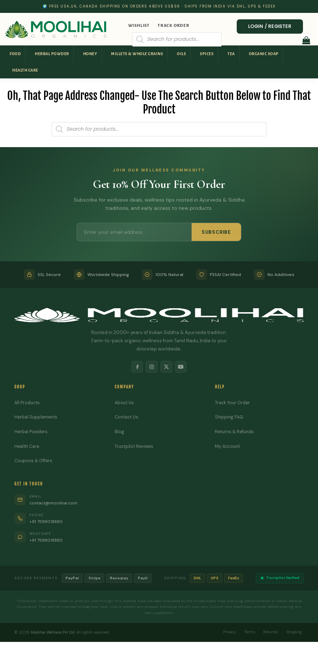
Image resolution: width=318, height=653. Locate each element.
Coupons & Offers (34, 462)
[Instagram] (151, 367)
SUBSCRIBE (216, 232)
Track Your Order (233, 404)
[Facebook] (135, 367)
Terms (244, 634)
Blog (119, 433)
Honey (90, 54)
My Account (228, 447)
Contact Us (127, 418)
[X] (166, 367)
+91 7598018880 (47, 523)
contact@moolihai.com (55, 504)
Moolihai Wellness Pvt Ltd (54, 634)
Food (15, 54)
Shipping (293, 634)
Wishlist (139, 25)
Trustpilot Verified (279, 580)
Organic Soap (264, 54)
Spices (206, 54)
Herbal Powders (31, 433)
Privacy (223, 634)
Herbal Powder (52, 54)
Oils (181, 54)
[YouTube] (182, 367)
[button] (306, 39)
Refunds (267, 634)
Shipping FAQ (229, 418)
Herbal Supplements (36, 418)
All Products (27, 404)
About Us (125, 404)
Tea (231, 54)
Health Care (25, 70)
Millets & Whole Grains (137, 54)
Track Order (173, 25)
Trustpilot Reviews (135, 447)
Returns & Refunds (235, 433)
